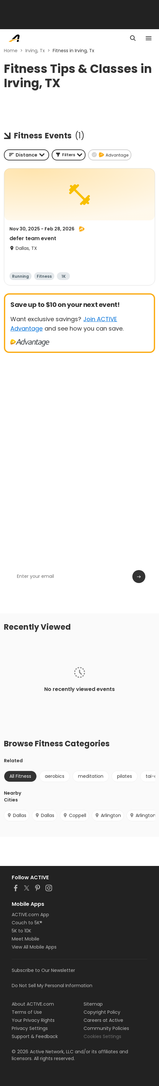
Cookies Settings (102, 1036)
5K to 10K (21, 931)
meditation (90, 776)
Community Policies (106, 1028)
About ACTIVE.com (33, 1004)
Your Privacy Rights (33, 1020)
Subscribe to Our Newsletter (43, 970)
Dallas (16, 815)
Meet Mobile (25, 939)
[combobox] (26, 154)
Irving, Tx (35, 50)
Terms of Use (27, 1012)
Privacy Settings (30, 1028)
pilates (124, 776)
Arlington (108, 815)
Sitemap (93, 1004)
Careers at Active (103, 1020)
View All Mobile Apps (34, 947)
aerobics (54, 776)
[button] (69, 154)
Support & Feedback (35, 1036)
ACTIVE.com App (30, 914)
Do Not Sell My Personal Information (52, 985)
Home (11, 50)
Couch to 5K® (27, 922)
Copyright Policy (102, 1012)
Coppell (74, 815)
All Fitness (20, 776)
